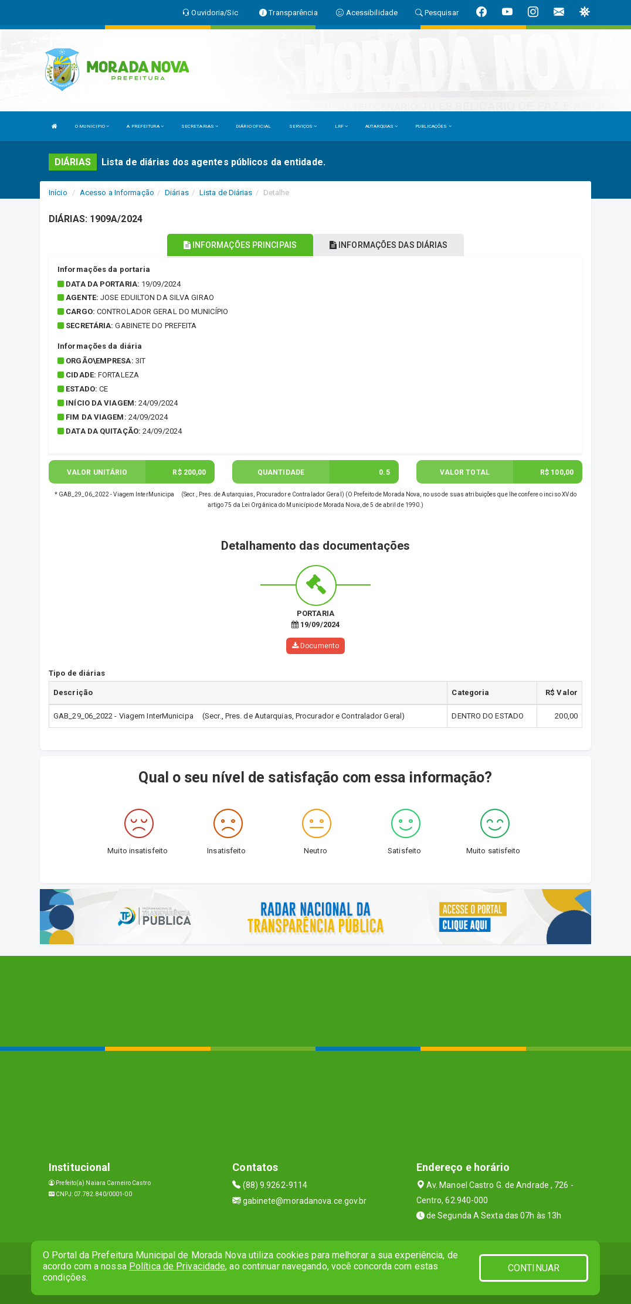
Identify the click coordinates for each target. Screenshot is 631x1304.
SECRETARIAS (199, 126)
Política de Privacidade (177, 1266)
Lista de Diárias (226, 192)
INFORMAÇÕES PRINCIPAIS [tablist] (240, 245)
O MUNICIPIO (92, 126)
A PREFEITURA (145, 126)
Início (58, 192)
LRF (341, 126)
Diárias (177, 192)
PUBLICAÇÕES (433, 126)
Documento (315, 646)
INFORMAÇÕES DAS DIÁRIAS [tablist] (389, 245)
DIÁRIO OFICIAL (253, 126)
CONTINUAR (533, 1268)
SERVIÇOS (303, 126)
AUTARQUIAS (381, 126)
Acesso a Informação (117, 192)
